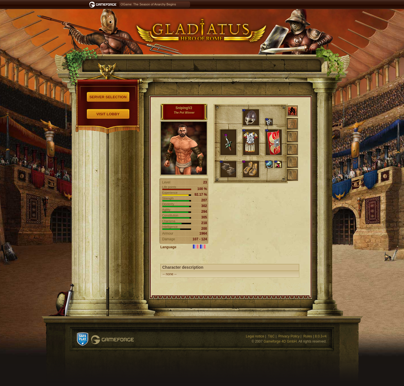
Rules (307, 336)
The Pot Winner (184, 112)
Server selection (108, 97)
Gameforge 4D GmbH (280, 341)
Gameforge (112, 339)
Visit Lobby (108, 114)
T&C (271, 336)
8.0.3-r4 (321, 336)
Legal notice (255, 336)
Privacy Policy (289, 336)
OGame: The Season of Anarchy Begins (148, 4)
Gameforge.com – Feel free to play (104, 4)
